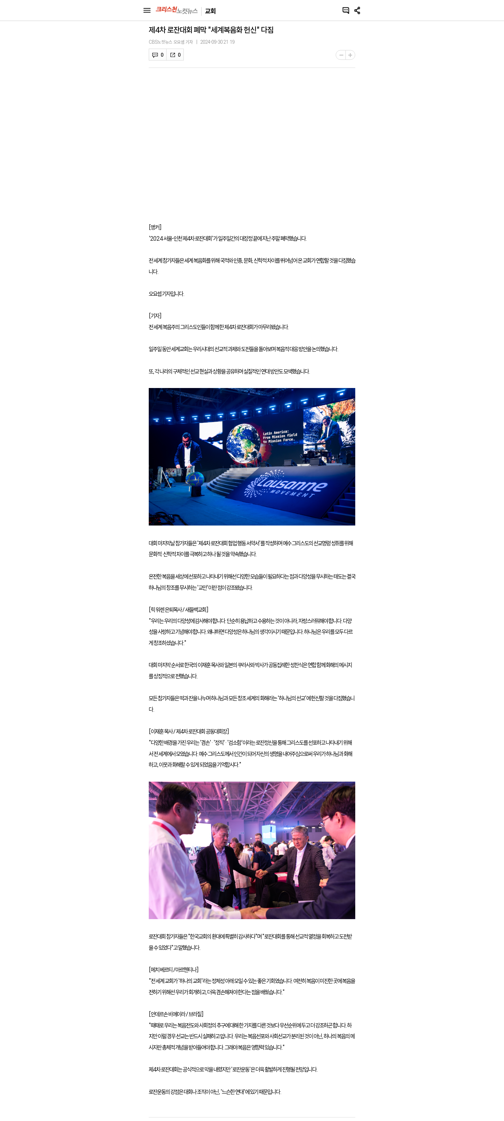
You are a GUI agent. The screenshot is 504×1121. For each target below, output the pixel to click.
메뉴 (147, 10)
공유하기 (358, 10)
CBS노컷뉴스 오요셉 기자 (171, 42)
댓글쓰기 (346, 10)
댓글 (155, 54)
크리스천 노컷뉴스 (177, 10)
